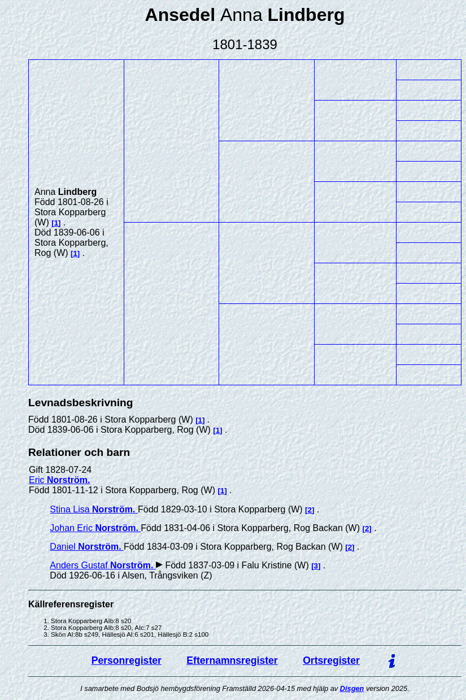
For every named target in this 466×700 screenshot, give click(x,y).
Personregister (127, 660)
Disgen (352, 688)
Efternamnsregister (231, 660)
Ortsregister (331, 660)
